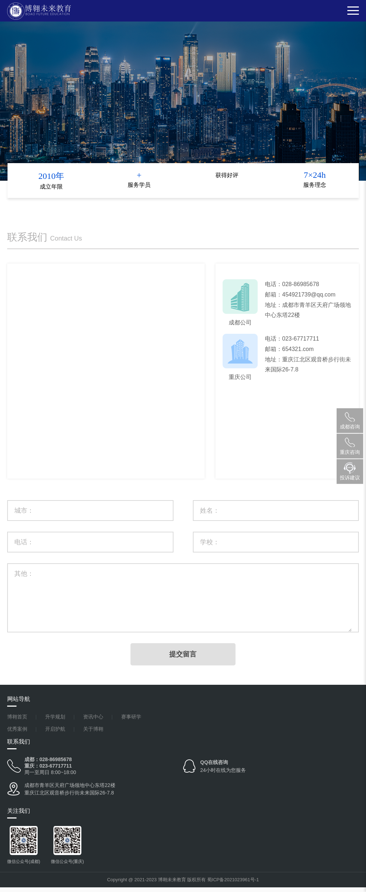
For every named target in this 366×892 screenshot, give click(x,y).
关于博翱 (93, 733)
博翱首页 (17, 721)
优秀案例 (17, 733)
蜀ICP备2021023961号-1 (233, 884)
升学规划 (55, 721)
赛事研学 (131, 721)
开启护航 (55, 733)
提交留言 (183, 659)
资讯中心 (93, 721)
